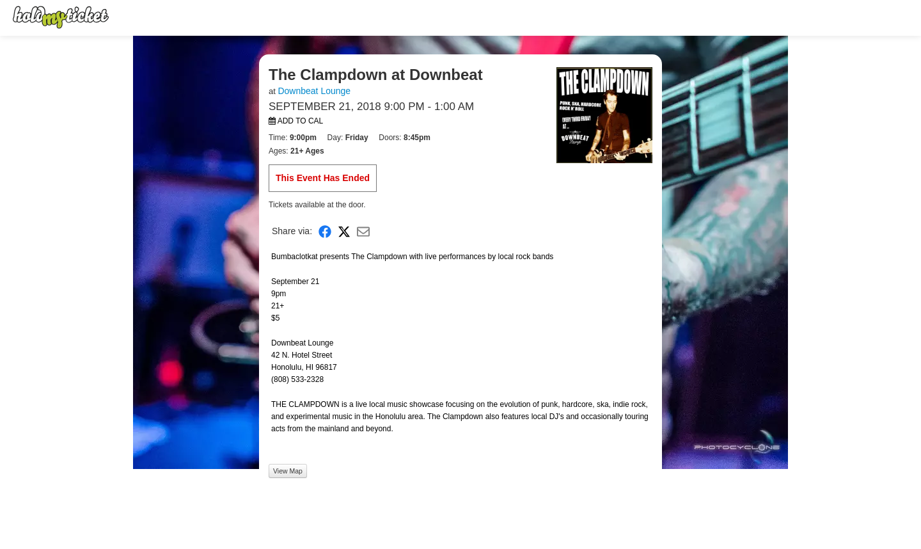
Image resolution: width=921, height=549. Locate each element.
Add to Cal (296, 120)
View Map (288, 471)
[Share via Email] (363, 231)
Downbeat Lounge (314, 91)
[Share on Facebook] (325, 231)
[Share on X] (344, 231)
